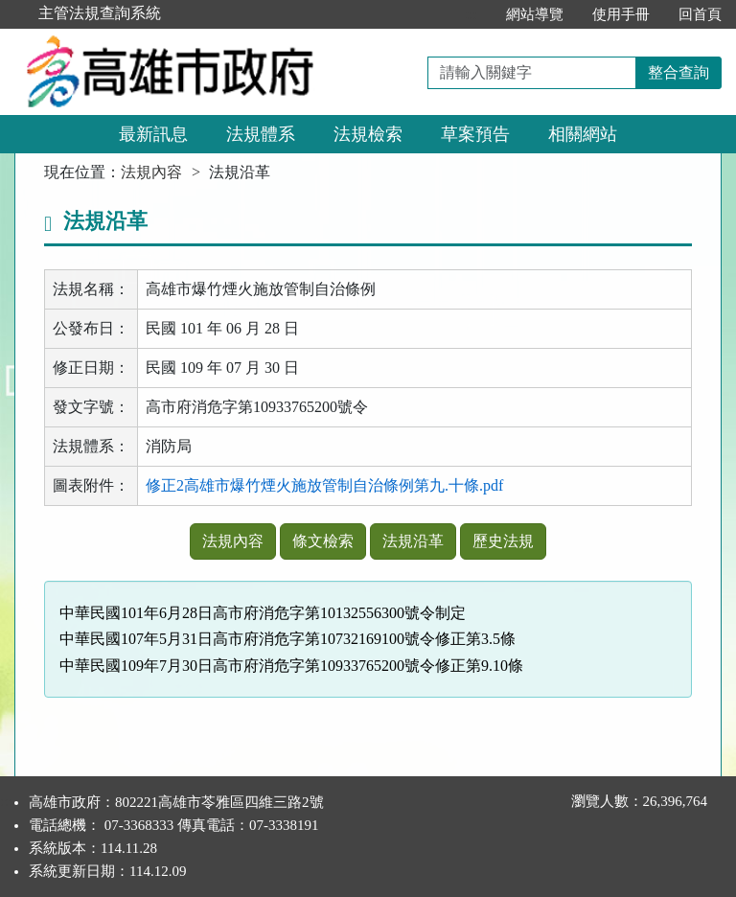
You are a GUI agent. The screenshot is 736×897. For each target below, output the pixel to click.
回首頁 (700, 14)
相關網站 (582, 134)
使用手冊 (621, 14)
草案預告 (475, 134)
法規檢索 (368, 134)
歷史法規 (503, 541)
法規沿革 (413, 541)
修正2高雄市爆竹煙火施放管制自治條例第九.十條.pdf (324, 485)
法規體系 (260, 134)
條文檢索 (323, 541)
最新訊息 (153, 134)
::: (471, 14)
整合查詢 (678, 72)
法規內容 (151, 172)
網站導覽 (535, 14)
